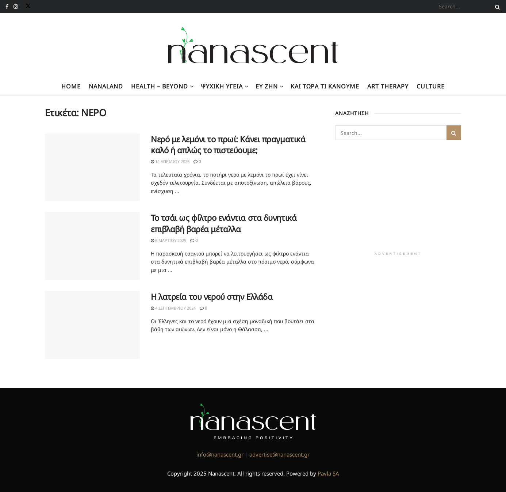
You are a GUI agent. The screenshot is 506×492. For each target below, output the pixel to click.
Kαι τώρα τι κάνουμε (325, 86)
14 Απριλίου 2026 (170, 161)
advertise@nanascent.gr (279, 454)
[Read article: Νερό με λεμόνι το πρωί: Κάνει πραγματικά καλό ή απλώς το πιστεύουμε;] (92, 167)
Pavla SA (328, 473)
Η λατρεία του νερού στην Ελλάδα (211, 296)
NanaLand (106, 86)
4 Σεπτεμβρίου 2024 (173, 308)
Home (71, 86)
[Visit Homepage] (253, 45)
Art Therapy (388, 86)
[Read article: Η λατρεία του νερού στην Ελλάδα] (92, 325)
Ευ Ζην (267, 86)
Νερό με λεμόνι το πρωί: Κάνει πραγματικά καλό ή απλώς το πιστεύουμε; (228, 144)
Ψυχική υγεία (222, 86)
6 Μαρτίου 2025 (168, 240)
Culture (431, 86)
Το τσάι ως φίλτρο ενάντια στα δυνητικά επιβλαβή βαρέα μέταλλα (223, 223)
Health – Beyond (159, 86)
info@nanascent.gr (220, 454)
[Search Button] (496, 6)
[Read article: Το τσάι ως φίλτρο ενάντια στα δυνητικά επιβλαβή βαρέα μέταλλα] (92, 246)
